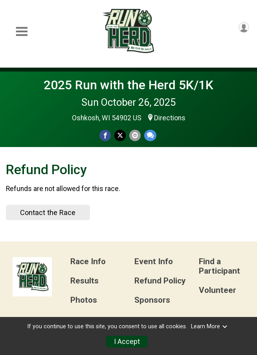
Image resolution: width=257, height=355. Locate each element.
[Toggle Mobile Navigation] (21, 32)
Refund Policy (159, 280)
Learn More (209, 326)
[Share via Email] (135, 135)
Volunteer (217, 290)
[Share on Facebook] (105, 135)
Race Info (88, 261)
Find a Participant (219, 266)
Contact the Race (47, 212)
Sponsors (152, 300)
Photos (83, 300)
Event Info (153, 261)
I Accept (127, 342)
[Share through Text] (150, 135)
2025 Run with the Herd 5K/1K (128, 84)
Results (84, 280)
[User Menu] (244, 27)
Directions (169, 118)
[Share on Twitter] (120, 135)
